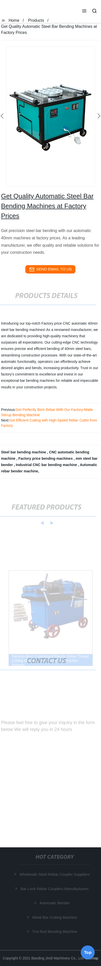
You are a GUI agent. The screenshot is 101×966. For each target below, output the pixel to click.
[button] (84, 11)
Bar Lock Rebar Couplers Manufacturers (55, 888)
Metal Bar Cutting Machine (54, 917)
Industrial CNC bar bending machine (47, 465)
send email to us (50, 269)
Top (88, 952)
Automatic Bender (55, 903)
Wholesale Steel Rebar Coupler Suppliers (55, 874)
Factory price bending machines (46, 458)
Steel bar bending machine (24, 452)
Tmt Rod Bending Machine (54, 931)
